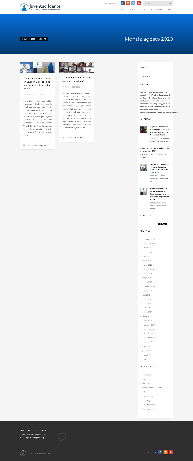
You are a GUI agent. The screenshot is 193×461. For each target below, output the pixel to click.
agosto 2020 (147, 252)
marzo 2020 (147, 265)
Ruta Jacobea (147, 396)
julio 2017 (146, 346)
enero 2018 (147, 320)
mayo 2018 (146, 303)
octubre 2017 (147, 333)
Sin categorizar (148, 405)
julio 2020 (146, 256)
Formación (79, 137)
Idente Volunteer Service (152, 387)
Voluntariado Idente (150, 409)
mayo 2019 (146, 278)
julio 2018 (146, 295)
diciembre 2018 (148, 286)
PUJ (143, 392)
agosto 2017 (147, 342)
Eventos (145, 379)
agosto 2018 (147, 290)
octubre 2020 (147, 248)
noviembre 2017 (148, 329)
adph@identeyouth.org (34, 437)
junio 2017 (146, 350)
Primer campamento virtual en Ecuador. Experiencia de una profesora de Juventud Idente (159, 194)
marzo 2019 (147, 282)
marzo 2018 (147, 312)
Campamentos (41, 145)
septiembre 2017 (149, 338)
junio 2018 (146, 299)
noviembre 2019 (148, 269)
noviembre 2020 (148, 243)
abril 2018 (146, 308)
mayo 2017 (146, 355)
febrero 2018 (147, 316)
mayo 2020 (146, 260)
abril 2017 (146, 359)
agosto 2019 (147, 273)
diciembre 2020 (148, 239)
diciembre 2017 (148, 325)
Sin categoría (147, 400)
